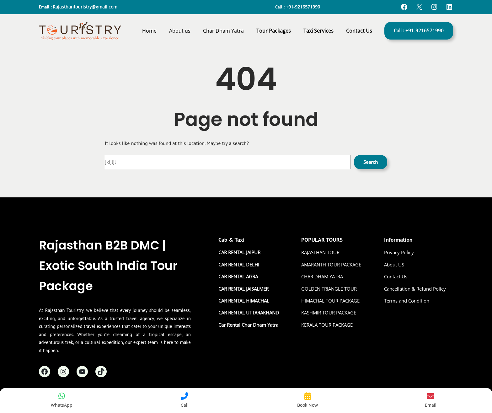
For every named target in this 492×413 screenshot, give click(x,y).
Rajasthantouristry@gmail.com (85, 7)
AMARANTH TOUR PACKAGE (331, 264)
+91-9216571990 (303, 7)
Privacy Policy (399, 252)
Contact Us (395, 276)
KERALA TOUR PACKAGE (327, 325)
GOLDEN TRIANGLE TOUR (329, 289)
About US (394, 264)
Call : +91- (419, 30)
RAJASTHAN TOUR (320, 252)
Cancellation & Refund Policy (415, 289)
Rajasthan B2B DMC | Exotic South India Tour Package (108, 265)
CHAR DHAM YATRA (322, 276)
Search (370, 162)
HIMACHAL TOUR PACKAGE (330, 301)
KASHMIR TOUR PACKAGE (328, 312)
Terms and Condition (406, 301)
